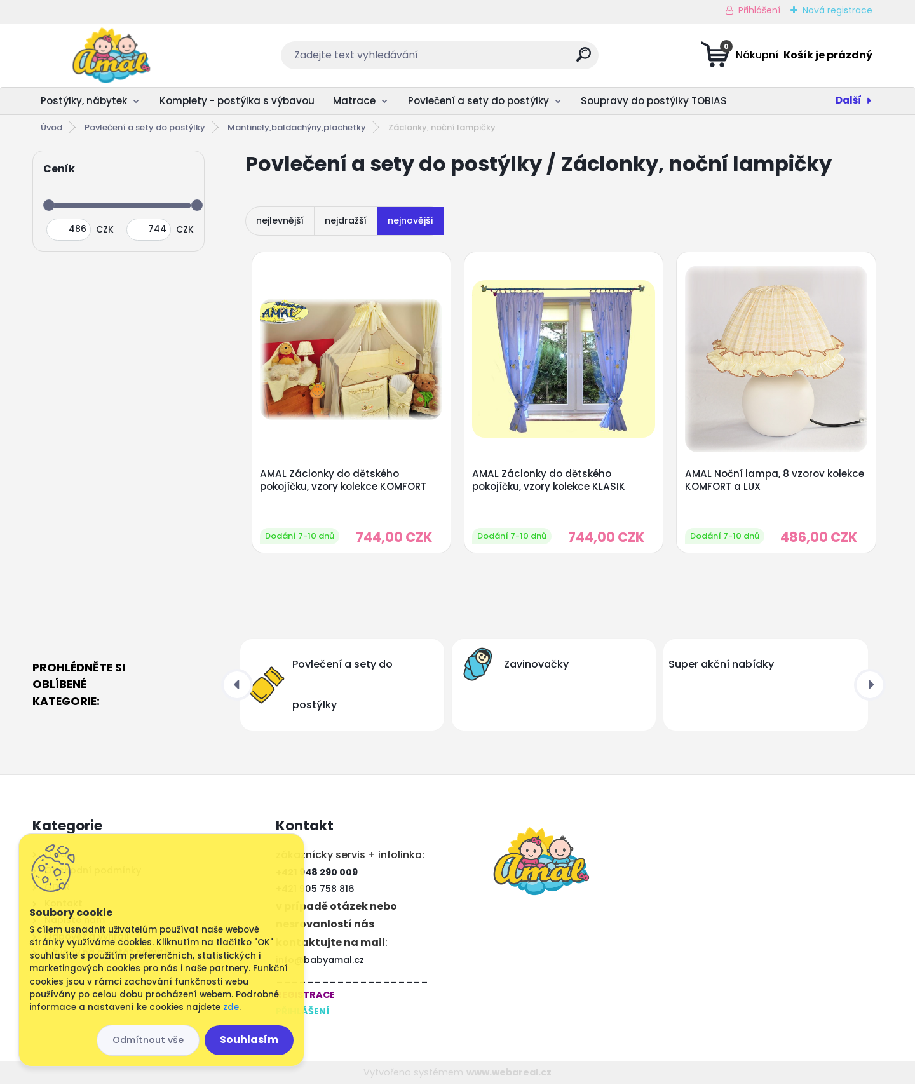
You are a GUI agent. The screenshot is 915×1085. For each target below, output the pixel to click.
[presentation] (237, 685)
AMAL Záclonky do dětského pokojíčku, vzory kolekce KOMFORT (343, 480)
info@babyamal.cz (320, 960)
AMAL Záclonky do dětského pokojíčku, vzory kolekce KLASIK (549, 480)
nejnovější (410, 220)
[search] (583, 59)
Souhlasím (249, 1039)
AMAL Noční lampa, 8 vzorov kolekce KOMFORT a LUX (774, 480)
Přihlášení (759, 10)
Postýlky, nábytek (84, 100)
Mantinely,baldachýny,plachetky (296, 127)
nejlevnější (280, 220)
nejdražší (346, 220)
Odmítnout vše (148, 1040)
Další (849, 100)
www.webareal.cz (509, 1072)
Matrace (354, 100)
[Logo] (110, 55)
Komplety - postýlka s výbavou (237, 100)
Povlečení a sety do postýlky (478, 100)
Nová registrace (837, 10)
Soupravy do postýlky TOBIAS (654, 100)
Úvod (51, 127)
